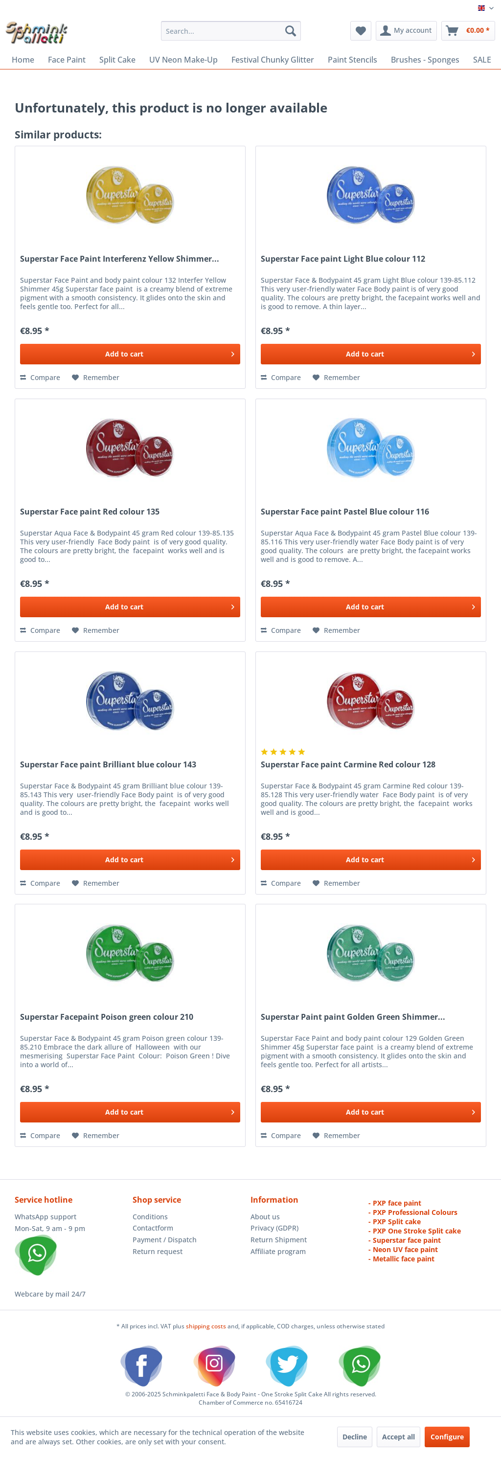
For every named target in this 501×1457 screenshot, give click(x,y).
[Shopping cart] (468, 31)
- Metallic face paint (401, 1258)
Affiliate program (278, 1251)
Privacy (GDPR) (274, 1228)
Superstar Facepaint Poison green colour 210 (106, 1017)
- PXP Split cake (394, 1221)
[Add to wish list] (95, 377)
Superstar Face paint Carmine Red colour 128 (348, 765)
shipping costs (207, 1326)
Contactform (153, 1228)
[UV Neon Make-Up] (183, 59)
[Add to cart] (130, 354)
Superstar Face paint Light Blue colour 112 (343, 259)
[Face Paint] (66, 59)
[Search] (290, 31)
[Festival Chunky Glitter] (273, 59)
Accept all (398, 1436)
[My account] (406, 31)
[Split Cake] (117, 59)
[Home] (23, 59)
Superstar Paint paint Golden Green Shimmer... (353, 1017)
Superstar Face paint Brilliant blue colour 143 (108, 765)
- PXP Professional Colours (412, 1212)
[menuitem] (231, 31)
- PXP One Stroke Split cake (414, 1230)
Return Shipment (278, 1239)
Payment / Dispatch (165, 1239)
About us (265, 1216)
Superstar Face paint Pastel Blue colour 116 (345, 512)
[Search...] (231, 31)
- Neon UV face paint (403, 1249)
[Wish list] (360, 31)
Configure (447, 1436)
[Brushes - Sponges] (425, 59)
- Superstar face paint (404, 1240)
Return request (157, 1251)
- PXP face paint (394, 1203)
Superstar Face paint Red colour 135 (89, 512)
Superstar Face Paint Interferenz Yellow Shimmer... (119, 259)
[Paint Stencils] (352, 59)
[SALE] (482, 59)
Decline (354, 1436)
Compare (40, 377)
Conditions (150, 1216)
